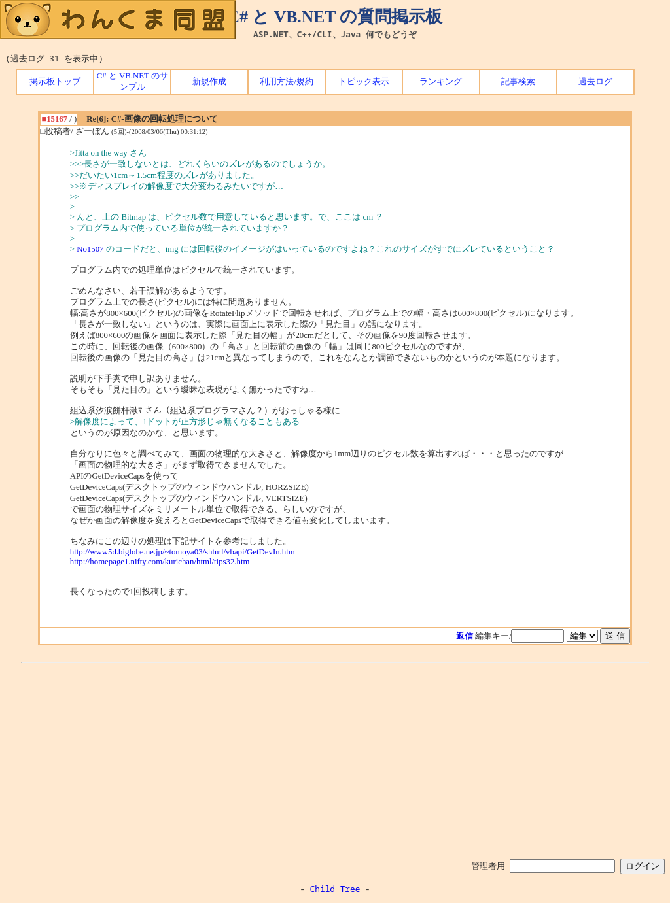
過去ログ (595, 81)
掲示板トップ (54, 81)
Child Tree (335, 888)
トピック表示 (363, 81)
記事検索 (518, 81)
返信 (464, 636)
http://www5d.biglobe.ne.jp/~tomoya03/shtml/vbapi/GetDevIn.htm (182, 551)
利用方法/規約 (286, 81)
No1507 (90, 249)
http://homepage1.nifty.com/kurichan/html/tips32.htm (160, 561)
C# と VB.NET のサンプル (132, 81)
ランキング (440, 81)
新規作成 (209, 81)
